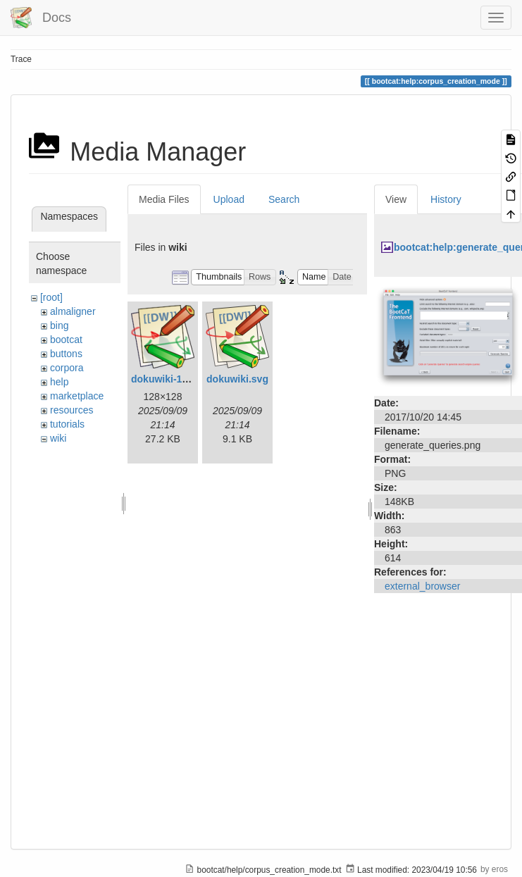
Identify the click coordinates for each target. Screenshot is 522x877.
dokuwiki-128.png (172, 379)
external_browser (422, 586)
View (395, 199)
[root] (51, 297)
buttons (66, 353)
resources (71, 410)
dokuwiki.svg (237, 379)
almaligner (73, 311)
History (445, 199)
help (59, 381)
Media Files (164, 199)
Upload (228, 199)
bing (59, 325)
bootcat (66, 339)
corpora (66, 367)
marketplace (77, 396)
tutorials (67, 424)
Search (283, 199)
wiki (58, 438)
